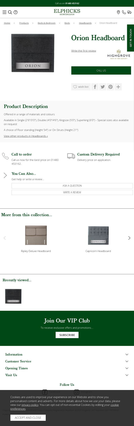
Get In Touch (130, 38)
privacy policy (30, 405)
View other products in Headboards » (26, 136)
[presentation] (5, 238)
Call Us (101, 70)
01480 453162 (72, 3)
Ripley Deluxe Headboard (36, 251)
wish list (83, 86)
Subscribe (67, 335)
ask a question (72, 185)
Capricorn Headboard (98, 251)
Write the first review (83, 50)
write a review (72, 192)
